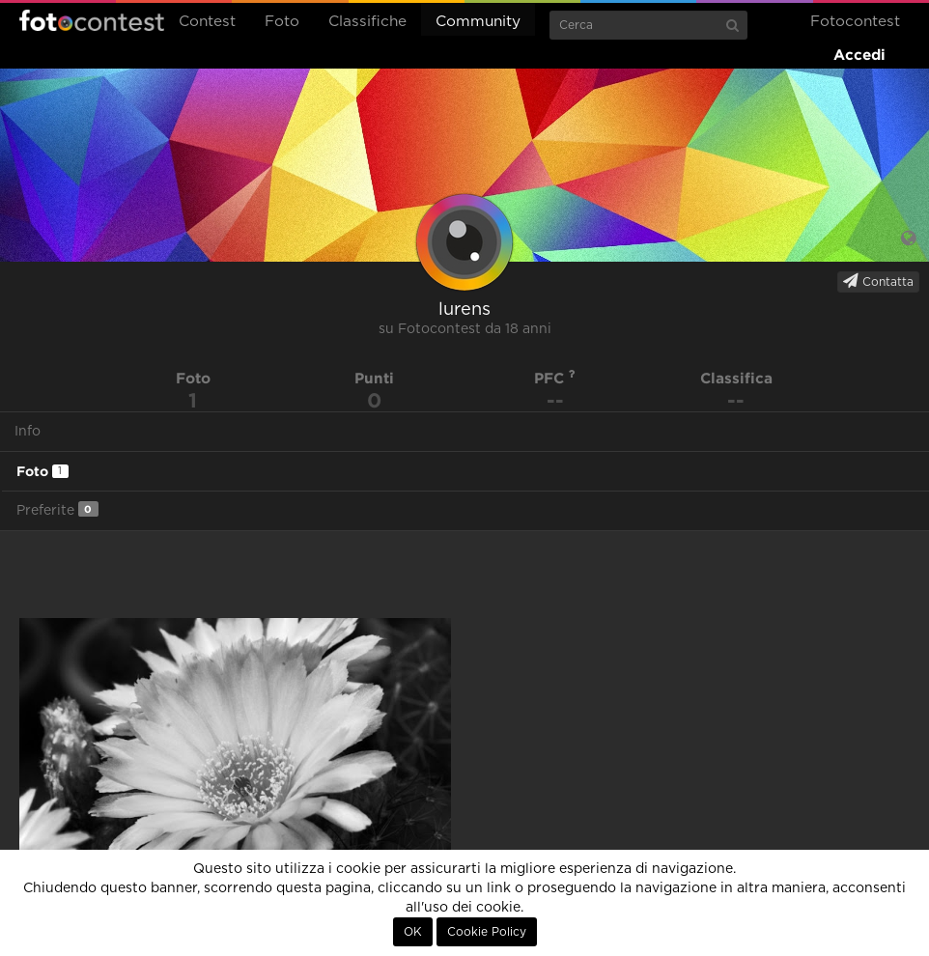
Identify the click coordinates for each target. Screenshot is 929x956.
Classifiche (367, 21)
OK (413, 932)
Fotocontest (91, 20)
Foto (282, 21)
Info (27, 431)
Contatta (878, 281)
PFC (555, 378)
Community (478, 21)
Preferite (57, 509)
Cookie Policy (486, 932)
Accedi (859, 54)
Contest (207, 21)
